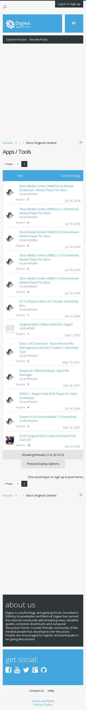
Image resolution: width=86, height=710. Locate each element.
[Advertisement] (43, 91)
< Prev (8, 164)
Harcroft (25, 440)
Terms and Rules (43, 701)
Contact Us (36, 691)
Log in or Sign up (69, 4)
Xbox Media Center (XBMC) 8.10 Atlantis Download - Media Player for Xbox (46, 188)
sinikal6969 (27, 328)
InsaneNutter (28, 194)
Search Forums (16, 39)
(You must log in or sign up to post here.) (55, 477)
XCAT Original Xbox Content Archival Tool (47, 436)
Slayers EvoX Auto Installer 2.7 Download (47, 417)
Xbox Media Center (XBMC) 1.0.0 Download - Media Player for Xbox (49, 280)
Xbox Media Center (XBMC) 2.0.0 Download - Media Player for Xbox (49, 234)
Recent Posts (39, 39)
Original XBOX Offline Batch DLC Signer (46, 324)
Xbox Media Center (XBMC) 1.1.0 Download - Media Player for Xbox (49, 257)
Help (51, 691)
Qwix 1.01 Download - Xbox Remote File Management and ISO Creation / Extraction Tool (49, 347)
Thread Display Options (43, 464)
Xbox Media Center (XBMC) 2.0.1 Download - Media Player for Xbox (49, 211)
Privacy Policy (43, 704)
